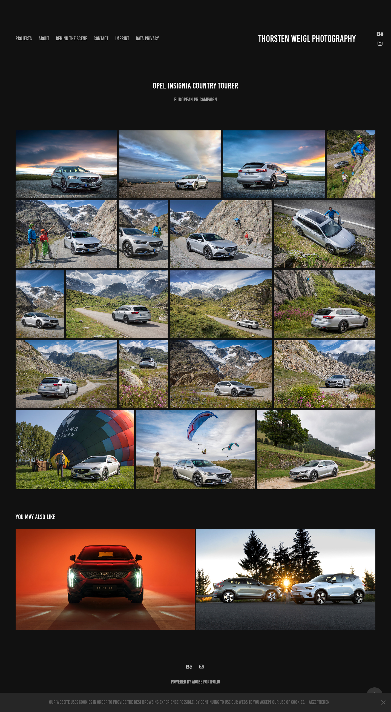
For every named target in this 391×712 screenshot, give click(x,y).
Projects (24, 38)
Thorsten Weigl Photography (307, 38)
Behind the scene (71, 38)
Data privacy (147, 38)
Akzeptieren (319, 702)
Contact (101, 38)
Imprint (122, 38)
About (44, 38)
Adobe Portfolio (206, 682)
